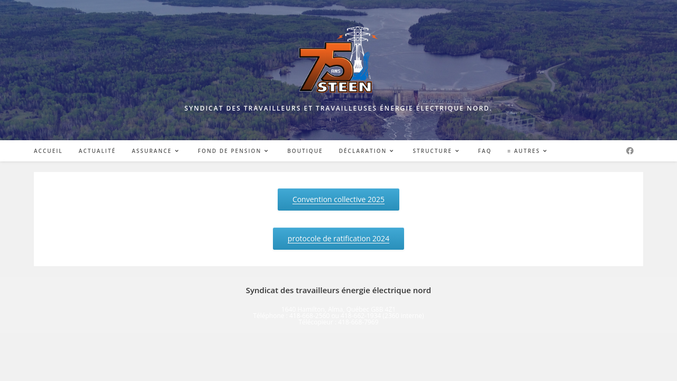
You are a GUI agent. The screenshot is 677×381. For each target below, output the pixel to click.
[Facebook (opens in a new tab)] (630, 151)
